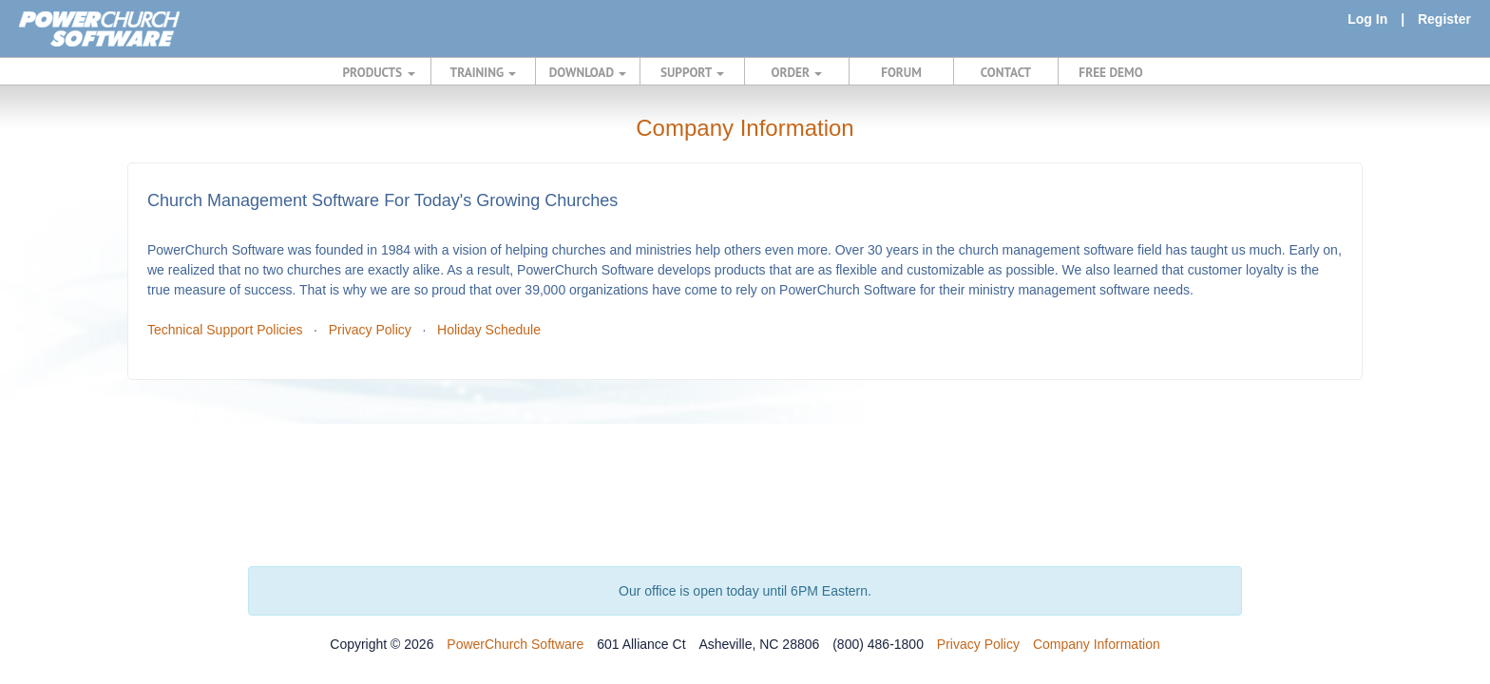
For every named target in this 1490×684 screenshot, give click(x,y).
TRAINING (483, 72)
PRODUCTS (379, 72)
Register (1444, 19)
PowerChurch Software (515, 644)
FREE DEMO (1110, 72)
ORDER (797, 72)
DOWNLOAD (587, 72)
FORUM (901, 72)
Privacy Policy (370, 329)
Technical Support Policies (224, 329)
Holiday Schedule (489, 329)
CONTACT (1006, 72)
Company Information (1096, 644)
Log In (1367, 19)
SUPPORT (692, 72)
